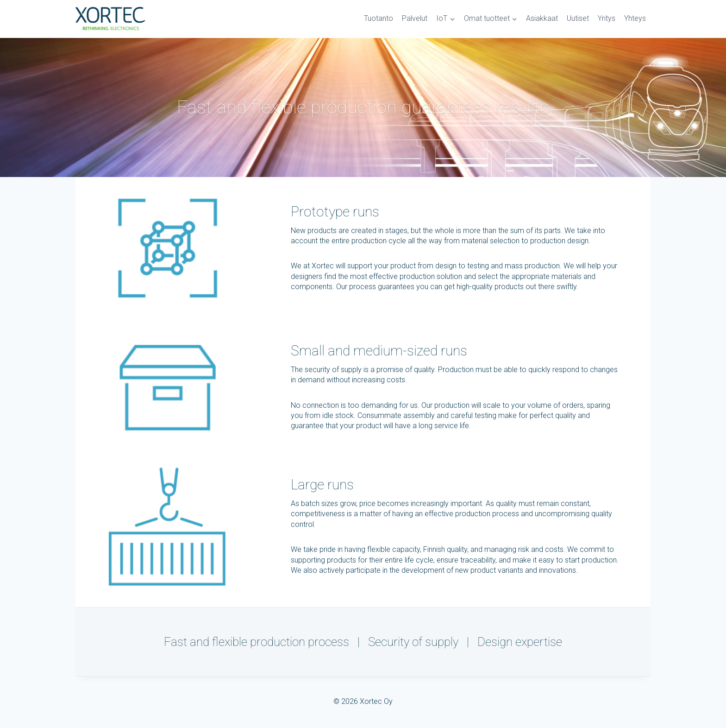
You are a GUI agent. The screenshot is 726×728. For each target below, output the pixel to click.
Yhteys (635, 18)
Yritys (606, 18)
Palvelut (414, 18)
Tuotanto (378, 18)
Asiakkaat (542, 18)
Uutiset (578, 18)
